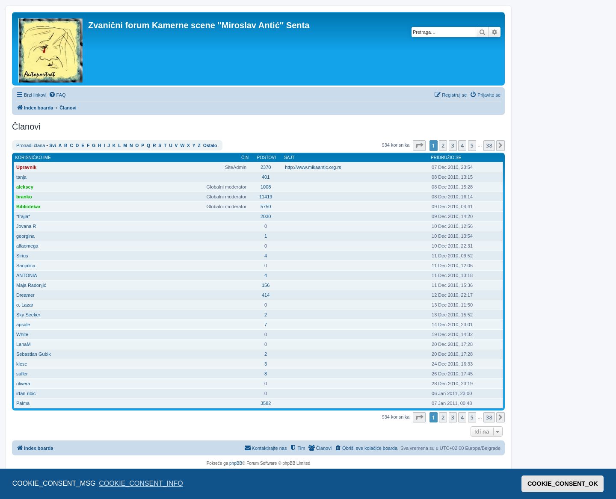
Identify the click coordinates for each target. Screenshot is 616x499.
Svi (52, 145)
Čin (245, 157)
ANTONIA (26, 275)
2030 (266, 216)
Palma (23, 403)
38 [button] (489, 145)
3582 (266, 403)
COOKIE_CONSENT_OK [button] (562, 483)
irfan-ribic (26, 393)
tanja (21, 177)
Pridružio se (446, 157)
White (22, 334)
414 (266, 295)
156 (266, 285)
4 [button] (462, 145)
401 (266, 177)
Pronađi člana (30, 145)
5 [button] (472, 145)
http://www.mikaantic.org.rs (313, 167)
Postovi (266, 157)
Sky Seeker (28, 314)
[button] (419, 145)
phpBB (235, 463)
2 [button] (442, 145)
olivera (23, 383)
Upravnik (26, 167)
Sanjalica (26, 265)
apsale (23, 324)
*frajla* (23, 216)
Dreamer (25, 295)
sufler (22, 373)
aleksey (24, 186)
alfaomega (27, 245)
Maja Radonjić (31, 285)
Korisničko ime (33, 157)
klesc (21, 363)
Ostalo (210, 145)
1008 (266, 186)
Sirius (22, 255)
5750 (266, 206)
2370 (266, 167)
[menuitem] (57, 95)
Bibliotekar (28, 206)
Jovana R (26, 226)
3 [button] (452, 145)
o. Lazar (24, 304)
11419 (265, 196)
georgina (25, 236)
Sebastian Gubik (33, 354)
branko (24, 196)
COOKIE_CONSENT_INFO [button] (141, 483)
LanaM (23, 344)
